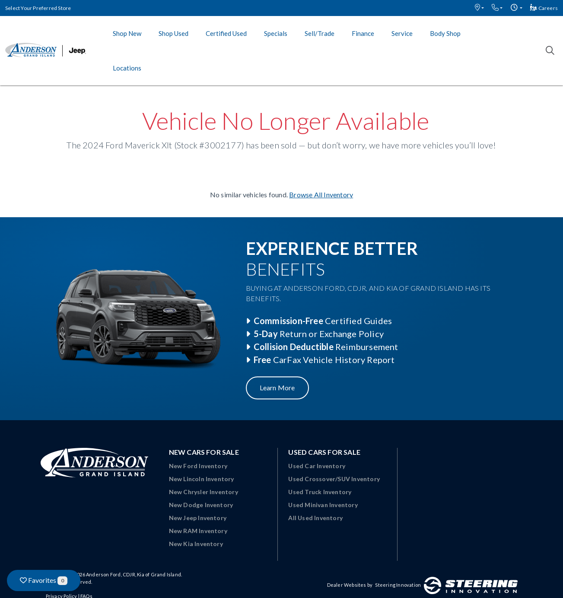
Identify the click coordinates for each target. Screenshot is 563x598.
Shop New (127, 33)
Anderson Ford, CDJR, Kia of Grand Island (133, 574)
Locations (127, 68)
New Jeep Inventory (198, 517)
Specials (275, 33)
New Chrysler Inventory (203, 491)
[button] (479, 8)
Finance (363, 33)
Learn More (277, 387)
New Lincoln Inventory (201, 478)
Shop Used (173, 33)
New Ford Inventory (198, 465)
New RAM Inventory (198, 530)
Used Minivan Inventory (322, 504)
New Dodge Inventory (201, 504)
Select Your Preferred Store (38, 8)
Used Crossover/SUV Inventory (334, 478)
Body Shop (445, 33)
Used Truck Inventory (319, 491)
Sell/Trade (319, 33)
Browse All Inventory (321, 194)
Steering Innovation (398, 585)
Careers (544, 8)
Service (402, 33)
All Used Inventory (315, 517)
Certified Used (226, 33)
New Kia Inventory (196, 543)
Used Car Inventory (316, 465)
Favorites (43, 580)
